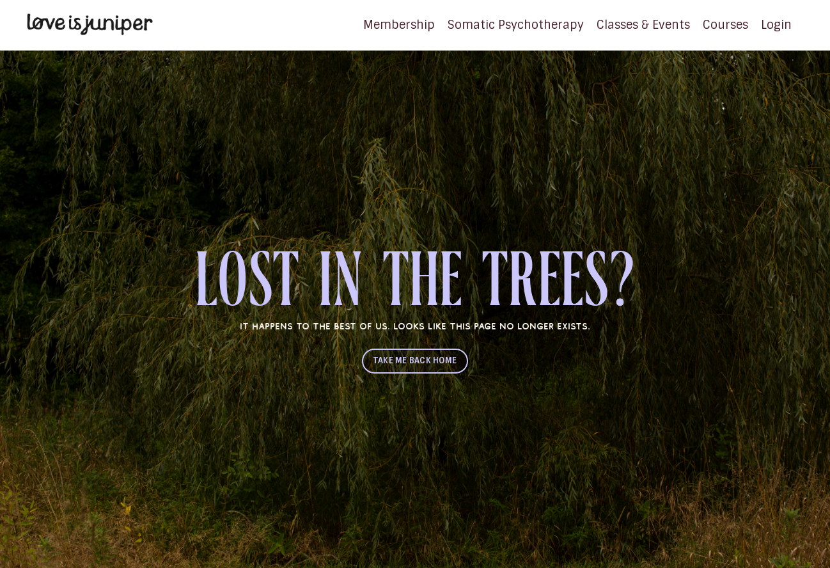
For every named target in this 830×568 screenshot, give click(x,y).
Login (776, 25)
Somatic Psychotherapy (516, 25)
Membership (399, 25)
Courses (725, 25)
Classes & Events (643, 25)
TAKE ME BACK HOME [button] (415, 360)
